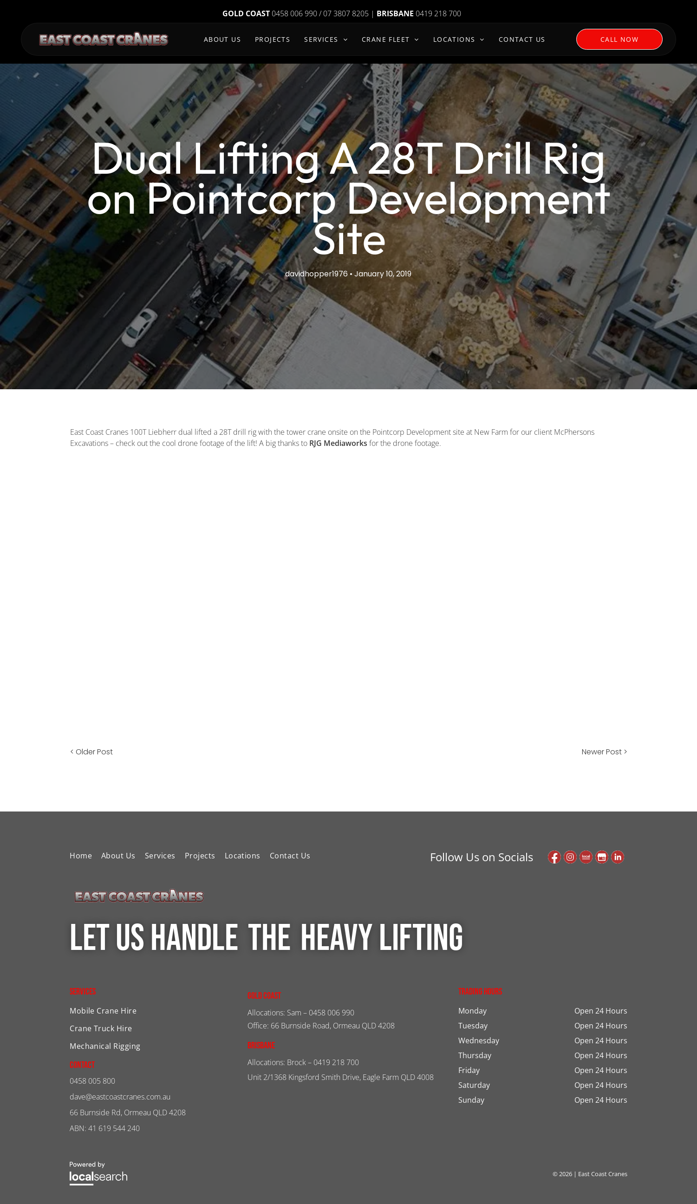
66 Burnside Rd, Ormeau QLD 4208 (128, 1112)
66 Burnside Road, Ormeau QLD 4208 (333, 1026)
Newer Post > (604, 751)
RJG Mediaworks (338, 443)
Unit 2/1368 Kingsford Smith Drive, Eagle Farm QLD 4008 (341, 1077)
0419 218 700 (336, 1062)
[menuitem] (222, 40)
